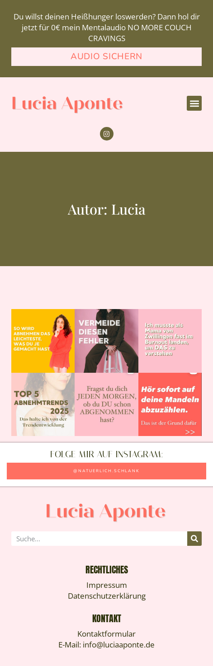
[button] (194, 103)
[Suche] (194, 538)
